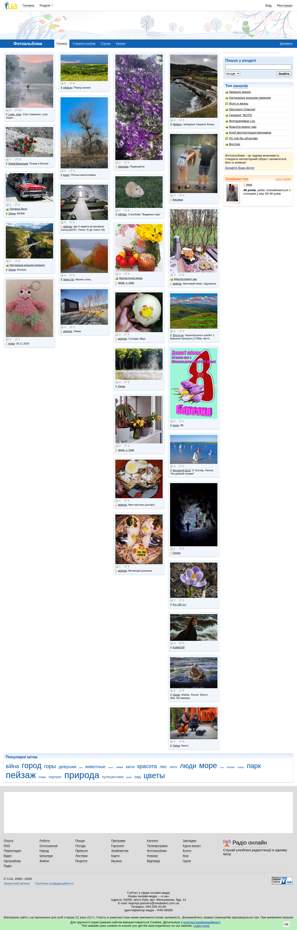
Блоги (187, 850)
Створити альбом (84, 43)
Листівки (81, 856)
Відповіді (153, 861)
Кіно (186, 856)
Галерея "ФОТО (238, 115)
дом (81, 767)
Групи (187, 861)
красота (147, 766)
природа (81, 775)
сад (137, 777)
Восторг (232, 144)
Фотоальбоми (157, 850)
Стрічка (105, 43)
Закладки (189, 840)
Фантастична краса (128, 278)
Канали (121, 43)
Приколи (81, 850)
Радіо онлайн (249, 842)
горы (50, 766)
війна (12, 766)
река (129, 777)
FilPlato (121, 214)
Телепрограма (157, 846)
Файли (44, 861)
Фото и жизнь (236, 103)
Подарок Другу (16, 208)
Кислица (176, 199)
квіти (130, 767)
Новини (152, 856)
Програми (118, 840)
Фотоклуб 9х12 (180, 470)
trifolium (66, 87)
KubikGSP (177, 647)
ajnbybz (66, 226)
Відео (8, 856)
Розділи (45, 5)
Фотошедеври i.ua (240, 121)
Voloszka (121, 166)
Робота (44, 840)
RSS (7, 846)
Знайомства (237, 179)
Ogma (11, 213)
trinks (10, 343)
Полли (175, 552)
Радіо (8, 866)
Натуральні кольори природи (248, 97)
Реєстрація (284, 5)
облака (231, 767)
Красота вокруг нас (241, 126)
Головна (28, 5)
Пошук (80, 840)
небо (222, 767)
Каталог (152, 840)
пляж (42, 777)
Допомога (286, 43)
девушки (67, 766)
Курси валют (192, 846)
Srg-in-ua (176, 335)
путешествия (113, 777)
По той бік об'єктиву (241, 138)
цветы (154, 775)
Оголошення (48, 846)
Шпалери (46, 856)
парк (254, 766)
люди (188, 766)
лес (163, 766)
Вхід (269, 5)
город (32, 765)
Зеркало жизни (238, 92)
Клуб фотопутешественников (248, 132)
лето (173, 767)
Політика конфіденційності (54, 883)
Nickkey (176, 124)
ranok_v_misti (124, 282)
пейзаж (21, 775)
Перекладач (12, 850)
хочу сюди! (283, 179)
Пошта (8, 840)
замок (110, 767)
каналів (240, 86)
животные (95, 766)
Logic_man (13, 114)
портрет (55, 777)
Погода (80, 846)
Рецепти (81, 861)
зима (119, 767)
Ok (286, 924)
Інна (247, 184)
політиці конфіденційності (201, 922)
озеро (241, 767)
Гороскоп (117, 846)
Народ (44, 850)
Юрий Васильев (17, 163)
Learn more (202, 925)
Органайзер (12, 861)
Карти (115, 856)
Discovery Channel (240, 109)
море (208, 765)
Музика (116, 861)
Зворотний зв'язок (17, 883)
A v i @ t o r (178, 604)
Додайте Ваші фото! (239, 168)
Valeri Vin (67, 279)
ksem (65, 175)
